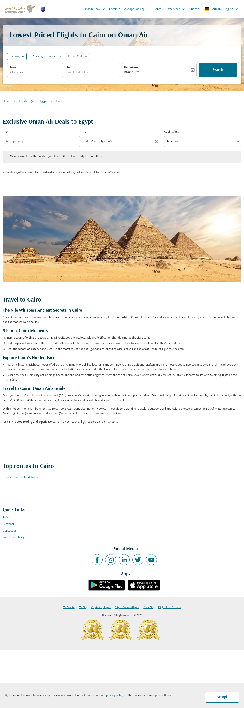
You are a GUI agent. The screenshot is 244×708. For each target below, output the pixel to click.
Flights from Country (169, 607)
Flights (23, 101)
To (68, 67)
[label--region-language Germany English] (221, 9)
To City (83, 607)
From (12, 67)
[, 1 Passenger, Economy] (44, 56)
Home (6, 101)
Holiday (158, 9)
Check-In (114, 9)
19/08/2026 (131, 72)
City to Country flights (127, 607)
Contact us (10, 530)
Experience (177, 9)
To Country (69, 607)
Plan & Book (96, 9)
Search (218, 70)
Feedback (8, 524)
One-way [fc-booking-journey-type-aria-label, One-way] (14, 56)
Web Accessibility (13, 537)
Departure (131, 67)
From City (148, 607)
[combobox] (35, 72)
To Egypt (41, 101)
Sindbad (194, 9)
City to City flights (101, 607)
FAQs (6, 517)
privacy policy (114, 695)
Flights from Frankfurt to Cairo (22, 477)
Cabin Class (171, 132)
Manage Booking (138, 9)
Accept (222, 697)
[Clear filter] (156, 141)
